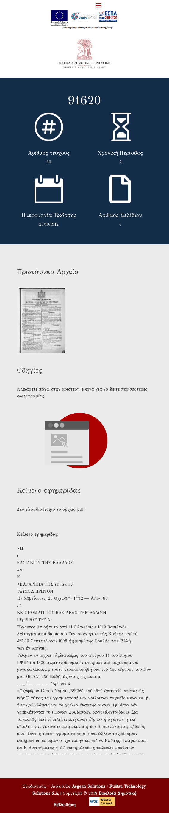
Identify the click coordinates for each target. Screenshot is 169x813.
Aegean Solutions (88, 786)
